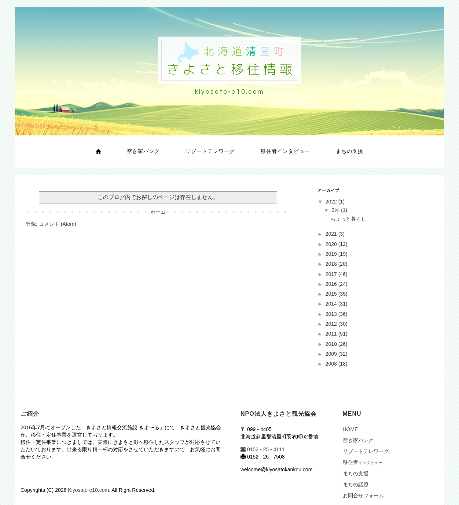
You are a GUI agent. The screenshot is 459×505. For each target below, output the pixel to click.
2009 (332, 354)
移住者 (362, 462)
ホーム (158, 212)
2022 (332, 202)
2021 (332, 234)
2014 (332, 304)
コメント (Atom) (57, 224)
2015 (332, 294)
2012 (332, 324)
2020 (332, 244)
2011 (332, 334)
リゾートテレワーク (210, 151)
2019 (332, 254)
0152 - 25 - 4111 (262, 449)
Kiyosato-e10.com (88, 490)
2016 (332, 284)
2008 (332, 364)
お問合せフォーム (363, 495)
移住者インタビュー (285, 151)
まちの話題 (355, 484)
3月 (336, 210)
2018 (332, 264)
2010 (332, 344)
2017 (332, 274)
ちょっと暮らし (348, 219)
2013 (332, 314)
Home (350, 429)
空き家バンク (143, 151)
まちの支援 (349, 151)
